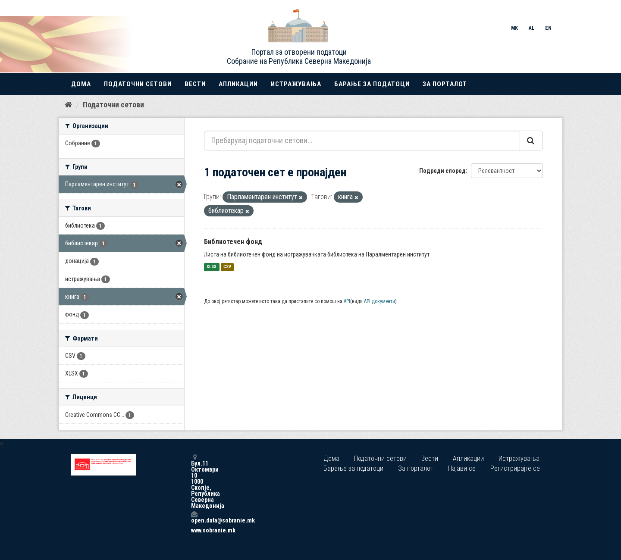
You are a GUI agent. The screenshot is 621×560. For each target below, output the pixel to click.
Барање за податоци (372, 84)
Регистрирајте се (515, 468)
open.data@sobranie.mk (194, 517)
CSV (227, 267)
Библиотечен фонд (233, 242)
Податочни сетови (138, 84)
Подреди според (442, 170)
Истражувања (296, 84)
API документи (379, 301)
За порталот (445, 84)
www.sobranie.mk (194, 530)
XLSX (211, 267)
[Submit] (531, 140)
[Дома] (68, 104)
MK (514, 28)
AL (531, 28)
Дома (81, 84)
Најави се (462, 468)
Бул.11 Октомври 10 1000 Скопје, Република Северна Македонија (194, 481)
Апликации (238, 84)
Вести (195, 84)
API (347, 301)
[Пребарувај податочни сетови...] (362, 140)
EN (548, 28)
